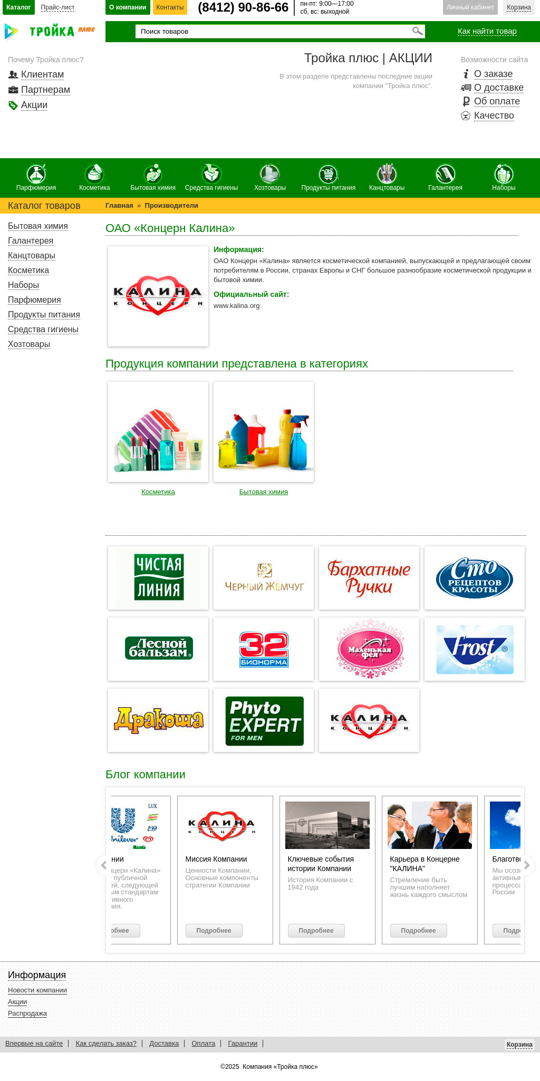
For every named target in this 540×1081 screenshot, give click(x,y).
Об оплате (497, 101)
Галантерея (445, 177)
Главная (119, 205)
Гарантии (243, 1043)
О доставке (499, 87)
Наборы (503, 177)
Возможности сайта (494, 59)
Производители (171, 205)
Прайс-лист (58, 7)
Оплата (203, 1043)
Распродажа (27, 1013)
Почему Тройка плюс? (46, 59)
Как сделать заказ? (106, 1043)
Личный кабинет (470, 7)
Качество (494, 115)
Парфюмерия (36, 177)
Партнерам (45, 89)
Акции (34, 105)
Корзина (519, 7)
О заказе (493, 74)
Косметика (94, 177)
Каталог (18, 7)
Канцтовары (386, 177)
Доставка (164, 1043)
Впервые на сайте (34, 1043)
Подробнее (119, 930)
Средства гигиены (211, 177)
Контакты (170, 7)
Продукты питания (329, 177)
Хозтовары (270, 177)
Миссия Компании (224, 859)
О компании (128, 7)
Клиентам (42, 74)
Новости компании (37, 990)
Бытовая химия (153, 177)
